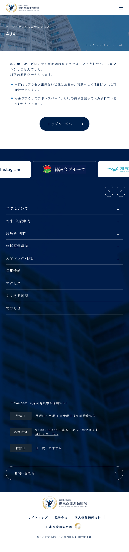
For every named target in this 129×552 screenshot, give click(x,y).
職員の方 (61, 517)
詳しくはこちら (47, 434)
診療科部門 (16, 233)
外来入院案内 (18, 221)
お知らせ (13, 308)
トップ (89, 45)
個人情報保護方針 (88, 517)
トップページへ (60, 123)
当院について (17, 208)
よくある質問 (17, 296)
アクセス (13, 283)
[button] (109, 191)
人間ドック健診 (20, 258)
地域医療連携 (17, 246)
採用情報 (13, 271)
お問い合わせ (24, 473)
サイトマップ (38, 517)
